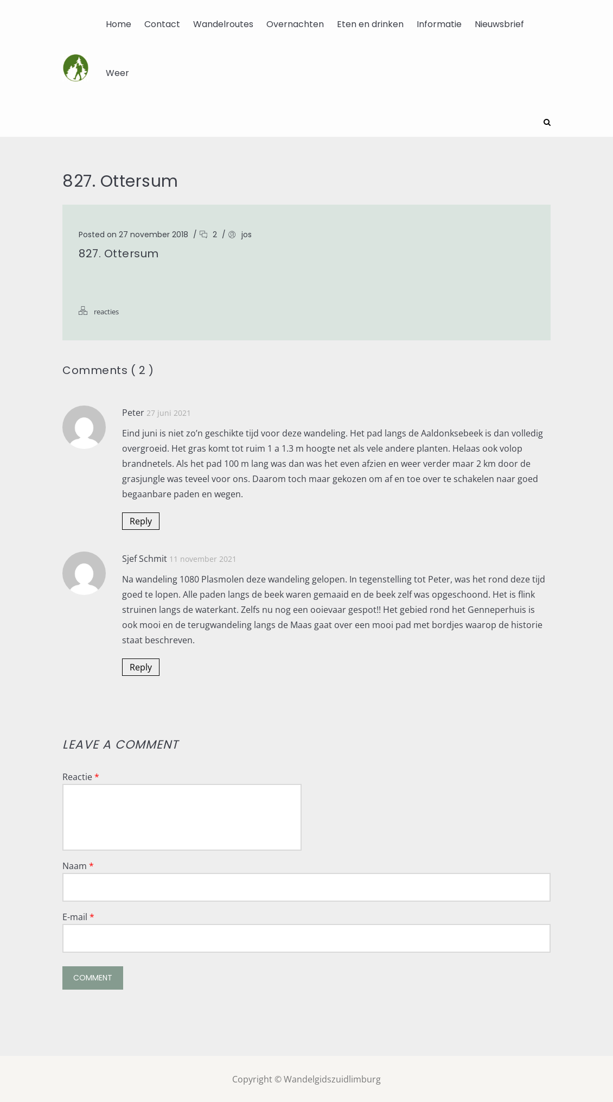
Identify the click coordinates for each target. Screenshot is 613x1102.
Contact (162, 24)
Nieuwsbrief (499, 24)
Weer (117, 73)
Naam (78, 865)
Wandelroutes (223, 24)
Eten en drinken (370, 24)
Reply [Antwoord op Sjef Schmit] (141, 666)
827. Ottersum (119, 252)
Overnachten (295, 24)
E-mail (78, 916)
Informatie (439, 24)
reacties (106, 310)
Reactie (80, 776)
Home (118, 24)
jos (246, 233)
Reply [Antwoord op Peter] (141, 520)
